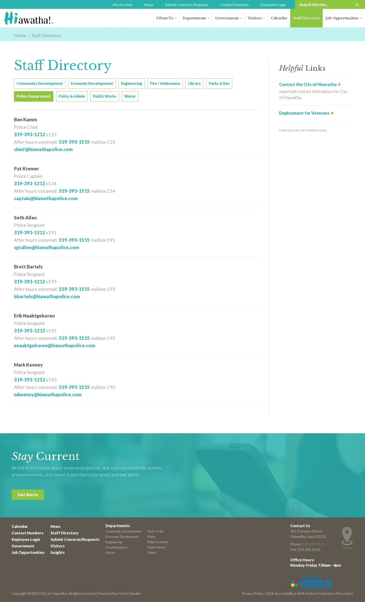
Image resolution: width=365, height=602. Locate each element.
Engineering (113, 542)
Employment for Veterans (304, 113)
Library (110, 552)
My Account (122, 4)
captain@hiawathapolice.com (46, 198)
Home (20, 35)
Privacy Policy (253, 593)
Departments (195, 18)
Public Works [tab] (104, 96)
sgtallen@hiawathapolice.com (46, 247)
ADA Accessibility (280, 593)
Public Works (156, 547)
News (148, 4)
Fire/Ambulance (116, 547)
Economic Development (122, 537)
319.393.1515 (313, 544)
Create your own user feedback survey (303, 130)
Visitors (256, 18)
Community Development (123, 531)
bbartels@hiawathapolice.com (47, 296)
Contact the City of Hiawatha (308, 84)
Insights (58, 552)
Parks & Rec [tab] (219, 83)
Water (151, 552)
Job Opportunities (344, 18)
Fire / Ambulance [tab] (165, 83)
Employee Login (273, 4)
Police (151, 537)
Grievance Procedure (336, 593)
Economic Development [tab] (92, 83)
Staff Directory (306, 18)
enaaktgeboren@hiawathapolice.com (54, 345)
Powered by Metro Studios (119, 593)
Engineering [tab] (131, 83)
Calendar (279, 18)
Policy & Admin (157, 542)
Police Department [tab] (34, 96)
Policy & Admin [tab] (72, 96)
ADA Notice (306, 593)
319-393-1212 (29, 134)
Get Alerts (27, 494)
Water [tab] (130, 96)
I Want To (166, 18)
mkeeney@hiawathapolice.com (47, 394)
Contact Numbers (234, 4)
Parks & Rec (155, 531)
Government (228, 18)
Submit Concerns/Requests (186, 4)
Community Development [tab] (40, 83)
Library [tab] (194, 83)
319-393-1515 (74, 142)
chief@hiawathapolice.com (43, 149)
